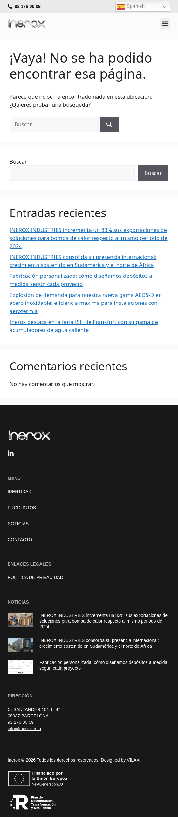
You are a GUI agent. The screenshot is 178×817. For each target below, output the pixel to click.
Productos (22, 507)
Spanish (131, 6)
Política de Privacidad (35, 577)
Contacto (20, 539)
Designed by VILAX (120, 760)
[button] (165, 23)
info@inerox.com (24, 728)
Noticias (18, 523)
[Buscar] (109, 124)
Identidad (19, 491)
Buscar (18, 161)
